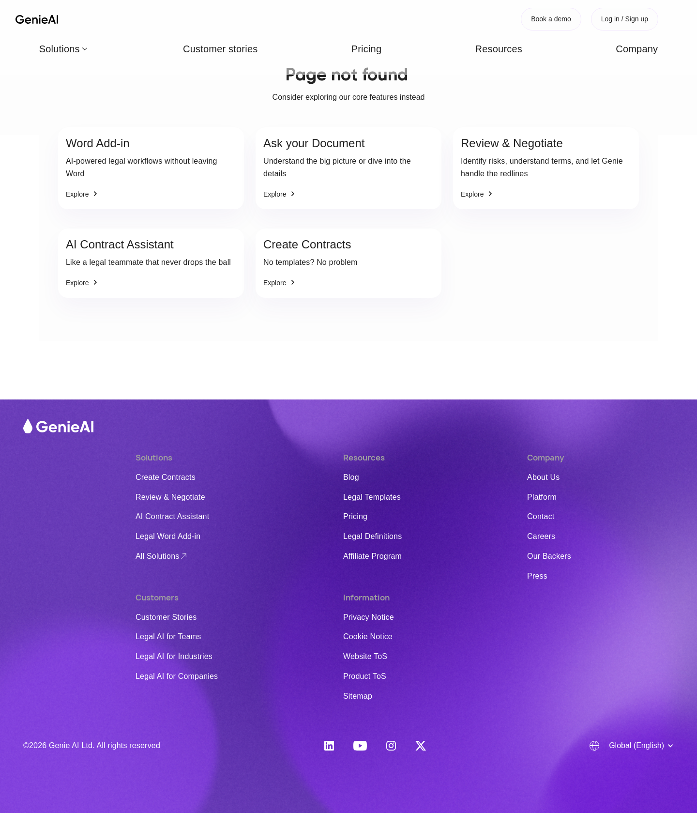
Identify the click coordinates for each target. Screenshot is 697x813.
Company (317, 19)
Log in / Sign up (624, 19)
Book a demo (551, 19)
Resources (270, 19)
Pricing (228, 19)
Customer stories (176, 19)
